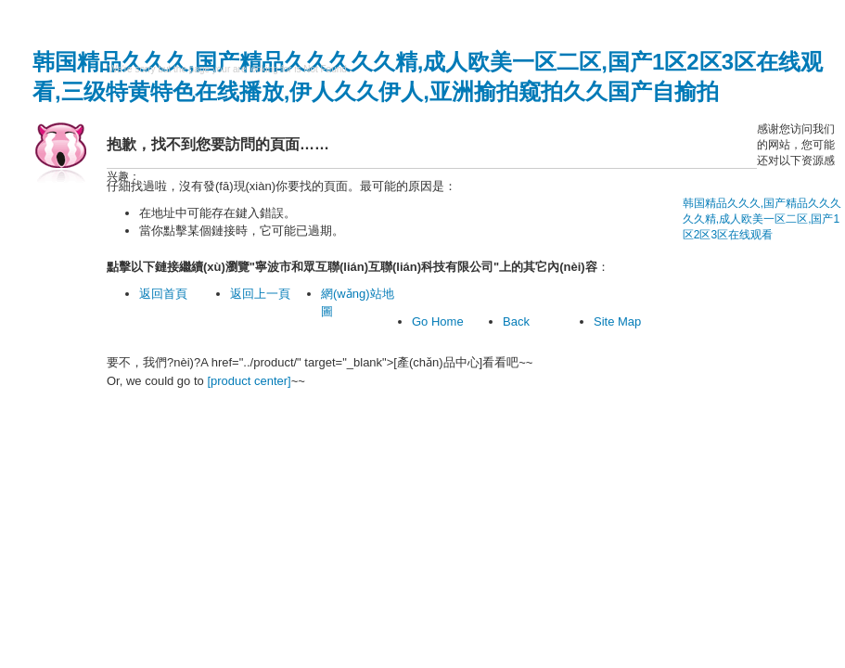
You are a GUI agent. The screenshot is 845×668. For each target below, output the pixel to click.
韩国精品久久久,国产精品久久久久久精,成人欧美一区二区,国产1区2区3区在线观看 (762, 219)
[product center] (248, 381)
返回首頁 (163, 294)
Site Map (617, 321)
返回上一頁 (260, 294)
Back (516, 321)
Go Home (438, 321)
